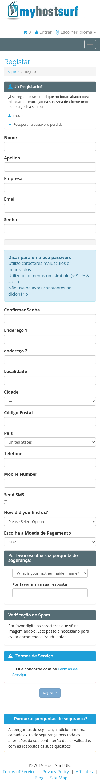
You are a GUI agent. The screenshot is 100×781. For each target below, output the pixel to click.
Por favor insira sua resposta (39, 584)
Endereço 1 (15, 330)
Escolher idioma (76, 32)
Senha (10, 220)
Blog (39, 778)
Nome (10, 137)
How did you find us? (26, 512)
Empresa (13, 178)
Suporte (13, 72)
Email (10, 199)
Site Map (58, 778)
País (8, 433)
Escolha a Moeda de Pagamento (37, 533)
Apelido (12, 158)
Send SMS (14, 495)
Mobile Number (20, 474)
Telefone (13, 453)
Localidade (15, 371)
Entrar (43, 32)
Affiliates (84, 772)
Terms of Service (19, 772)
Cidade (11, 392)
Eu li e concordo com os (45, 671)
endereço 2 (15, 351)
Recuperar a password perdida (35, 124)
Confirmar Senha (22, 310)
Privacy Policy (55, 772)
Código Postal (18, 413)
